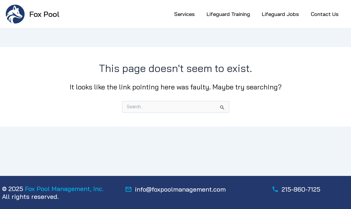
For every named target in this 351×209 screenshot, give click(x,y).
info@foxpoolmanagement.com (180, 189)
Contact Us (325, 14)
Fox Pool (44, 14)
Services (184, 14)
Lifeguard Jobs (280, 14)
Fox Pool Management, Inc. (64, 189)
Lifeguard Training (228, 14)
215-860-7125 (301, 189)
